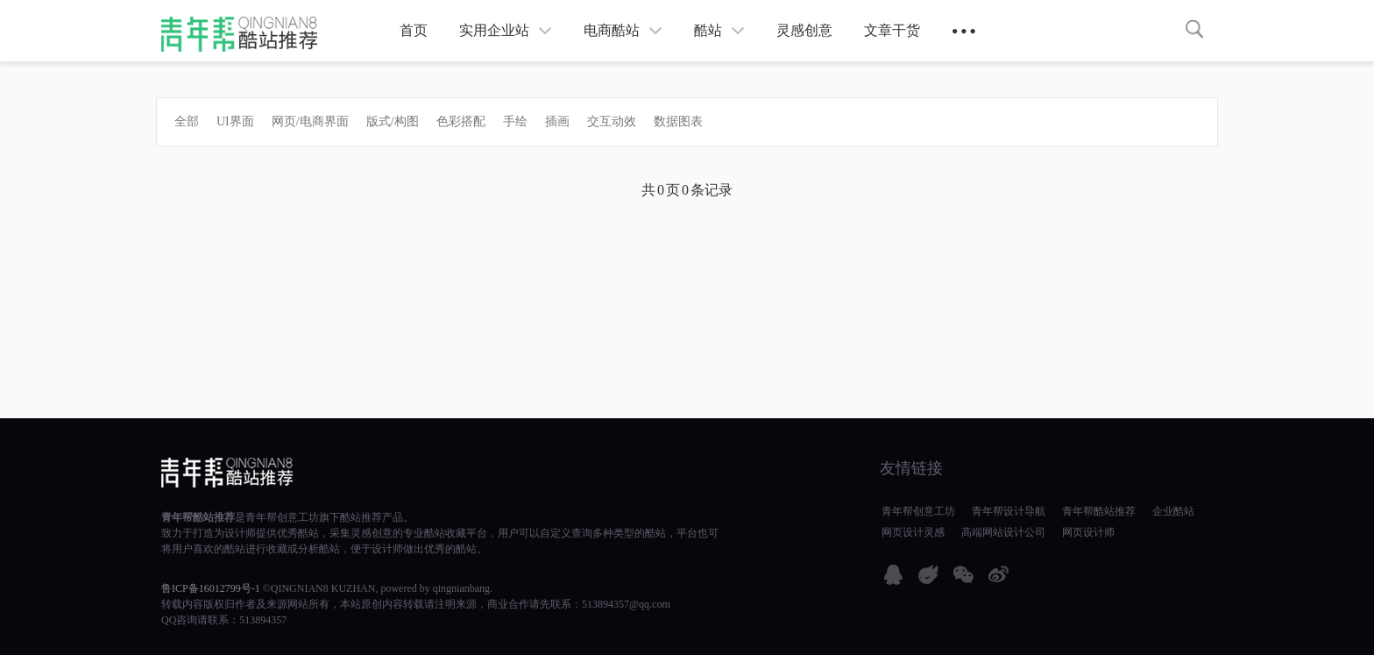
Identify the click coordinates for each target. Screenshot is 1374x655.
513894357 (263, 620)
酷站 (719, 30)
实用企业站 (505, 30)
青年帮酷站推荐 (198, 517)
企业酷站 (1173, 511)
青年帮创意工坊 (282, 517)
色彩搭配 (460, 121)
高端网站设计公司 (1003, 532)
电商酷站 (623, 30)
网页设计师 (1088, 532)
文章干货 (892, 30)
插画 (557, 121)
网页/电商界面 (310, 121)
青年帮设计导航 (1008, 511)
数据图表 (678, 121)
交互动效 (611, 121)
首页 (414, 30)
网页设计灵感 (913, 532)
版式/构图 (392, 121)
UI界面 (235, 121)
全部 (186, 121)
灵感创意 (804, 30)
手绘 (515, 121)
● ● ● (964, 31)
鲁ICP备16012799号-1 (210, 588)
